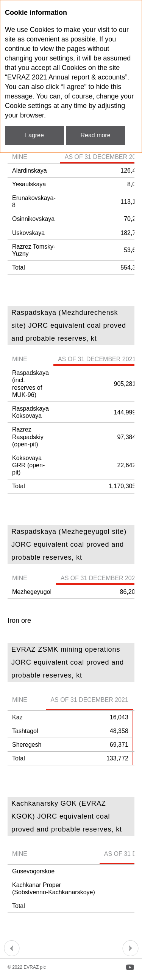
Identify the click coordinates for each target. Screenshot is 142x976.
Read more (95, 135)
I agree (34, 135)
